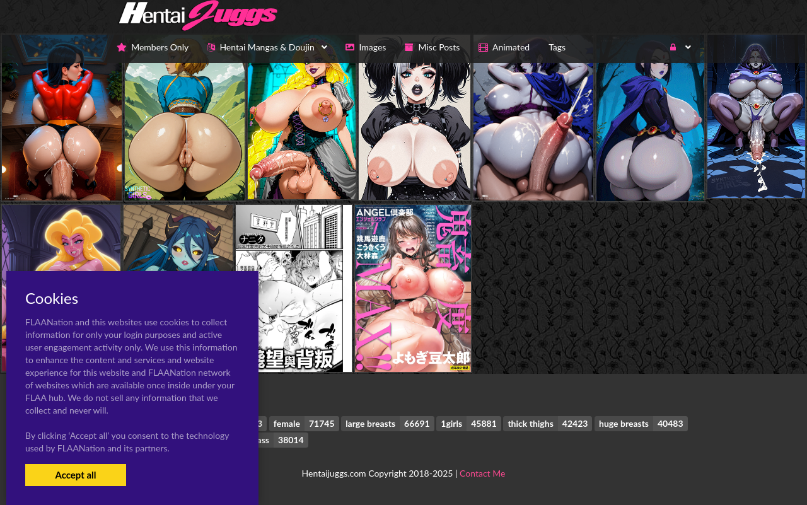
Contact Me (482, 473)
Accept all (75, 474)
